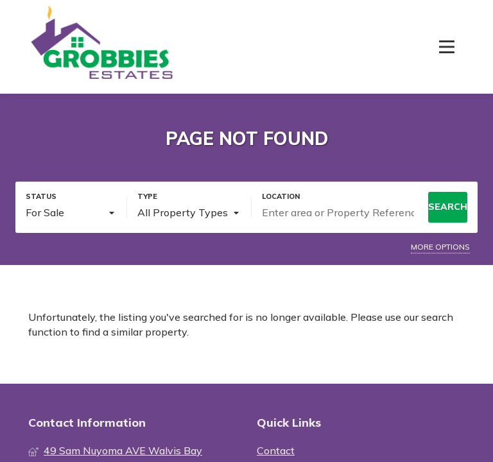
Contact (276, 450)
